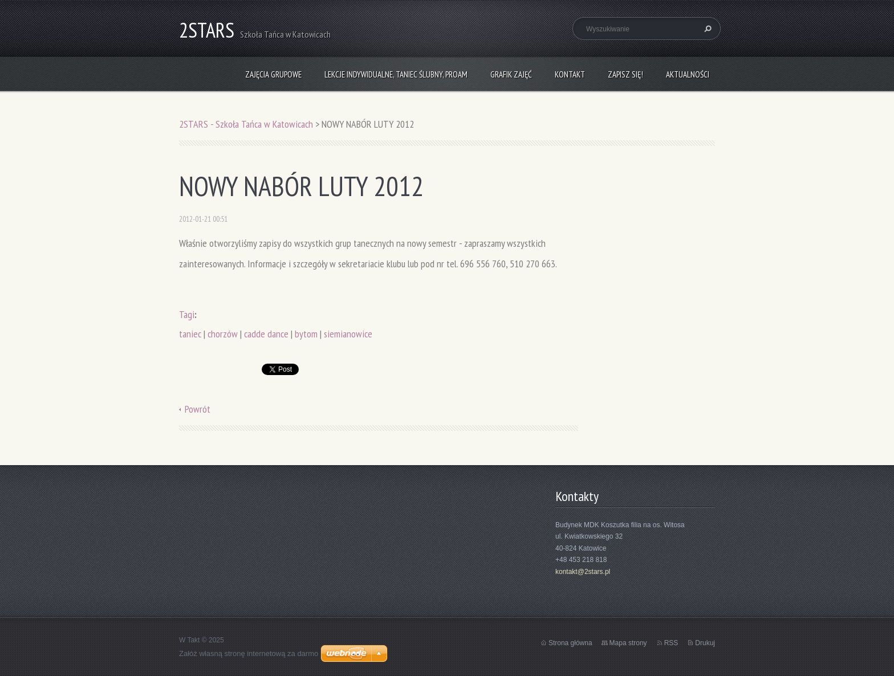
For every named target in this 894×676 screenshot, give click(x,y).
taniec (190, 333)
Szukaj (706, 28)
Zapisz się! (625, 74)
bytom (306, 333)
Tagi (186, 314)
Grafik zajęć (511, 74)
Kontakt (570, 74)
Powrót (197, 409)
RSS (671, 643)
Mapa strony (628, 643)
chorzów (223, 333)
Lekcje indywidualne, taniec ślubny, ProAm (396, 74)
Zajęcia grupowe (273, 74)
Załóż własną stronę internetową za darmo (248, 653)
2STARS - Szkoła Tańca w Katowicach (246, 124)
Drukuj (705, 643)
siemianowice (348, 333)
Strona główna (570, 643)
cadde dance (266, 333)
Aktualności (687, 74)
